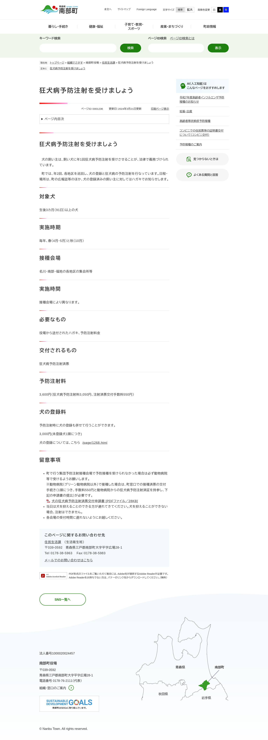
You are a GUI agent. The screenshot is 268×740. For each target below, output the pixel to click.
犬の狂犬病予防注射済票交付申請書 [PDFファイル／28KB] (95, 501)
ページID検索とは (182, 38)
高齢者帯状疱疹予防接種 (195, 121)
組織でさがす (75, 62)
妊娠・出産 (186, 111)
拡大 (190, 9)
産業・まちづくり (172, 26)
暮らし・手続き (58, 26)
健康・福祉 (96, 26)
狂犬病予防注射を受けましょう (67, 68)
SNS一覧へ (62, 599)
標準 (180, 9)
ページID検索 (157, 38)
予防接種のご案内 (191, 144)
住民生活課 (108, 62)
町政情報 (209, 26)
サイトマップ (124, 9)
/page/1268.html (94, 442)
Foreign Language (147, 9)
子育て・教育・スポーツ (134, 26)
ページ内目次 (54, 119)
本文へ (107, 9)
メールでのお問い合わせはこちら (69, 560)
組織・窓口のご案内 (52, 688)
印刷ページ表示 (160, 108)
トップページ (57, 62)
